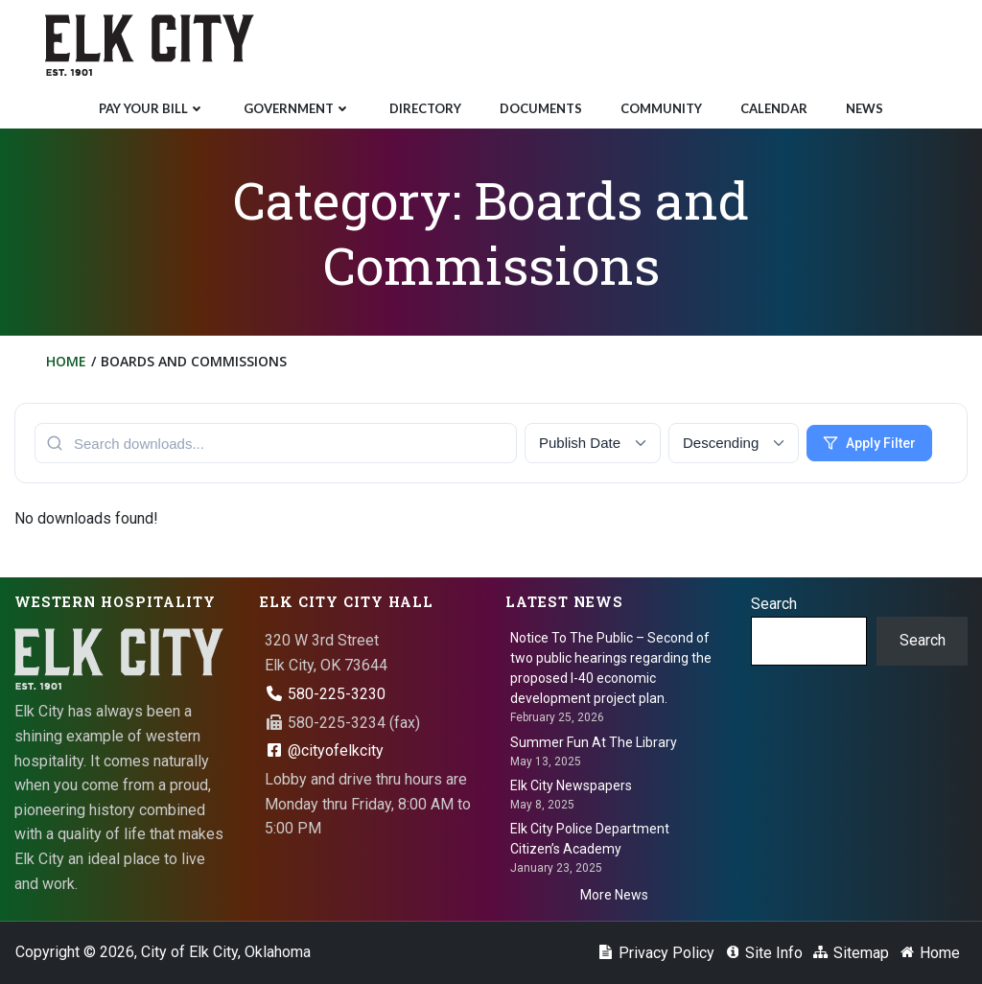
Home (66, 361)
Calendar (773, 108)
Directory (425, 108)
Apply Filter (869, 443)
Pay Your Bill (152, 108)
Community (661, 108)
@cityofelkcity (324, 750)
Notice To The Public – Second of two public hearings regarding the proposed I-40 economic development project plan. (611, 668)
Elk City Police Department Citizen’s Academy (589, 838)
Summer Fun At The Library (593, 742)
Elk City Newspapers (571, 785)
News (864, 108)
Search (774, 604)
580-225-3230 (325, 694)
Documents (541, 108)
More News (614, 894)
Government (297, 108)
